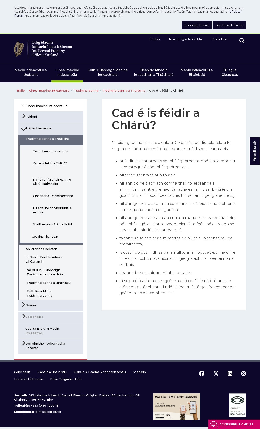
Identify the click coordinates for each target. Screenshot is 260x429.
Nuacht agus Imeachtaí (186, 39)
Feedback (254, 151)
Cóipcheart (22, 372)
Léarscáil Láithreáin (28, 379)
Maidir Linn (219, 39)
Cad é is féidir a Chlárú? (167, 90)
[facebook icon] (201, 373)
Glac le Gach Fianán (229, 25)
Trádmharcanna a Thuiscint (124, 90)
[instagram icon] (243, 373)
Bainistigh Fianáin (196, 25)
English (155, 39)
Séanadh (139, 372)
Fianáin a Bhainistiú (52, 372)
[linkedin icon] (230, 373)
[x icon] (216, 373)
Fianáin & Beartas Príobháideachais (100, 372)
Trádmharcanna (86, 90)
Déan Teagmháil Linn (66, 379)
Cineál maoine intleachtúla (49, 90)
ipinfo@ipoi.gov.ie (48, 412)
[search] (242, 41)
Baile (21, 90)
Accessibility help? (236, 424)
